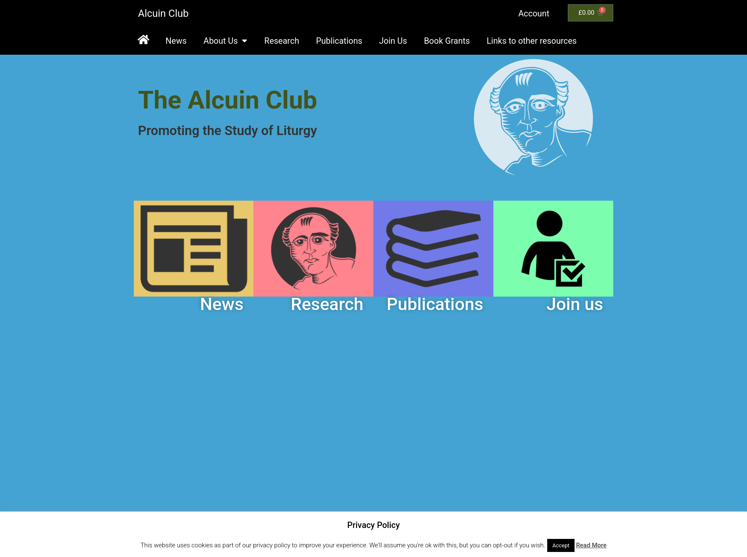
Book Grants (447, 41)
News (176, 41)
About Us (226, 40)
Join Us (393, 41)
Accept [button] (561, 545)
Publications (339, 41)
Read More (591, 545)
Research (281, 41)
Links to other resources (532, 41)
